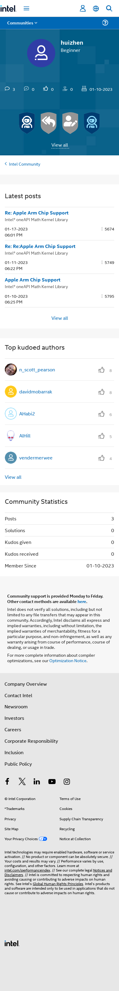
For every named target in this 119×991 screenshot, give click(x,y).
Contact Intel (18, 695)
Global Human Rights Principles (58, 883)
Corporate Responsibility (31, 740)
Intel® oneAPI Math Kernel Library (36, 219)
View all (59, 144)
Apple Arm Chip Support (32, 279)
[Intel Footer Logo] (12, 942)
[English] (95, 8)
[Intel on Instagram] (67, 782)
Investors (14, 717)
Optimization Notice (68, 660)
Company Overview (26, 683)
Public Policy (18, 763)
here (82, 601)
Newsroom (16, 706)
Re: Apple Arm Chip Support (37, 212)
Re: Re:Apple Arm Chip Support (40, 246)
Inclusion (14, 752)
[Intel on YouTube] (52, 782)
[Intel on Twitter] (22, 782)
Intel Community (24, 163)
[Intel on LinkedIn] (37, 782)
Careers (13, 729)
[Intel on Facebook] (7, 782)
